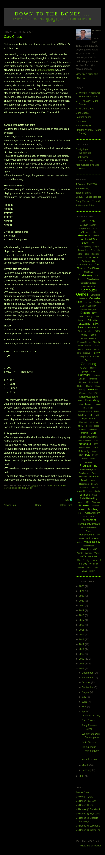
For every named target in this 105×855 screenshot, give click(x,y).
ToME (92, 517)
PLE (87, 454)
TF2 (79, 513)
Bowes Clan (82, 792)
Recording (84, 484)
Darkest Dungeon (88, 309)
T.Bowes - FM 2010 (86, 184)
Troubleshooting (86, 534)
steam (82, 509)
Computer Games (86, 292)
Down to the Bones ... (52, 14)
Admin (95, 228)
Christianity (86, 275)
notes (96, 440)
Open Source (84, 448)
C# (93, 261)
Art (93, 243)
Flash (96, 346)
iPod (90, 393)
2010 (82, 654)
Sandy (97, 491)
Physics (95, 451)
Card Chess (13, 37)
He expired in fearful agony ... (90, 751)
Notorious (81, 121)
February (87, 770)
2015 (82, 629)
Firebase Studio (83, 342)
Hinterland (93, 382)
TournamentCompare (88, 523)
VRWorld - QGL (84, 796)
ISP (96, 393)
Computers (95, 295)
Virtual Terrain (89, 759)
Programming (88, 465)
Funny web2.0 (85, 357)
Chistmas (88, 272)
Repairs (94, 484)
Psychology (84, 473)
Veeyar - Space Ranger (88, 196)
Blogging (95, 254)
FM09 (88, 349)
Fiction (84, 338)
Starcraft (95, 506)
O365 (95, 444)
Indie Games (89, 742)
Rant (93, 480)
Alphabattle (91, 232)
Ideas (97, 386)
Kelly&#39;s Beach (88, 396)
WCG (83, 556)
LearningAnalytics (84, 411)
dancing (88, 302)
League (88, 404)
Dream (80, 317)
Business (86, 261)
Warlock (88, 553)
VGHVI (95, 538)
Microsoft (83, 422)
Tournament (88, 519)
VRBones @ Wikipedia (88, 825)
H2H (93, 372)
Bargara (96, 247)
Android (96, 236)
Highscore (92, 379)
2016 (82, 624)
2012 (82, 644)
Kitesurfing (92, 400)
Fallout (93, 335)
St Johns (96, 502)
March (85, 765)
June (85, 701)
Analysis (53, 485)
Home (38, 505)
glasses (93, 368)
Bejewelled (83, 250)
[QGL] (84, 221)
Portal (92, 458)
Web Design (83, 560)
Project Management (88, 469)
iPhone (82, 393)
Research (83, 487)
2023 (82, 595)
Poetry (95, 455)
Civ (96, 275)
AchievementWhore (88, 225)
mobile (89, 426)
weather (92, 556)
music (84, 432)
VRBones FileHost (85, 801)
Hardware (84, 374)
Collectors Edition (88, 283)
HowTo (89, 386)
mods (96, 426)
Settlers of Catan (46, 69)
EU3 (80, 331)
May (84, 706)
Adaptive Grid (84, 228)
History (80, 386)
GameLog (88, 364)
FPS (79, 353)
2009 (82, 658)
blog (87, 254)
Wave (97, 553)
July (84, 697)
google (85, 371)
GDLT (84, 367)
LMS (97, 415)
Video (79, 542)
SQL (87, 502)
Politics (84, 459)
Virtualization (88, 546)
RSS (66, 499)
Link (90, 415)
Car (90, 265)
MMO (80, 426)
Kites (80, 400)
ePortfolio (93, 327)
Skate (94, 495)
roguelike (82, 491)
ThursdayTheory (91, 513)
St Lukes (83, 505)
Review (94, 487)
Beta (93, 250)
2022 (82, 600)
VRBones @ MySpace (88, 813)
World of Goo (93, 567)
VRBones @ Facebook (88, 809)
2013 (82, 639)
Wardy (80, 553)
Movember (93, 430)
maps (84, 418)
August (86, 692)
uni (88, 538)
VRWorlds (85, 549)
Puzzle (95, 473)
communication (88, 286)
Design (16, 488)
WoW (84, 571)
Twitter (81, 538)
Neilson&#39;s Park (88, 437)
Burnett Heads (92, 257)
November (88, 677)
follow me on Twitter (90, 845)
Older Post (66, 505)
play (81, 455)
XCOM (92, 571)
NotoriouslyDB (83, 125)
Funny (96, 352)
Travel (88, 531)
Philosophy (84, 451)
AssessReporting (84, 247)
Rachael (83, 477)
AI (82, 231)
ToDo (84, 517)
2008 (82, 663)
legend (97, 411)
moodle (82, 429)
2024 (82, 591)
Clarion (81, 279)
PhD (95, 447)
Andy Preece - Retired (88, 201)
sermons (85, 494)
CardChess (93, 268)
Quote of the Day (91, 715)
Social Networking (88, 498)
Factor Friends (83, 117)
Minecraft (94, 422)
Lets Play (82, 415)
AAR (92, 220)
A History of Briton (85, 205)
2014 (82, 634)
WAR (95, 549)
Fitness (88, 346)
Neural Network (85, 440)
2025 (82, 586)
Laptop (80, 404)
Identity (82, 390)
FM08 (80, 349)
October (86, 682)
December (88, 672)
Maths (92, 418)
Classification (93, 279)
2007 (82, 668)
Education (93, 320)
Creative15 (82, 299)
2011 (82, 649)
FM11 (96, 349)
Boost (80, 257)
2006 (82, 776)
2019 (82, 610)
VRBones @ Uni (84, 805)
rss (91, 491)
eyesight (87, 331)
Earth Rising (82, 188)
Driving (89, 316)
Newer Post (10, 505)
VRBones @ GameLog (88, 830)
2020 (82, 605)
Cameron (82, 264)
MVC (93, 433)
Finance (92, 338)
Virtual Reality (92, 541)
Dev (94, 313)
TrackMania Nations (88, 528)
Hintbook (83, 382)
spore (79, 502)
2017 (82, 620)
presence (88, 462)
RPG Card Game (85, 108)
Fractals (86, 353)
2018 (82, 615)
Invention (27, 488)
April (84, 711)
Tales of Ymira (83, 192)
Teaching (93, 509)
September (88, 687)
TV (98, 535)
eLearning (84, 323)
